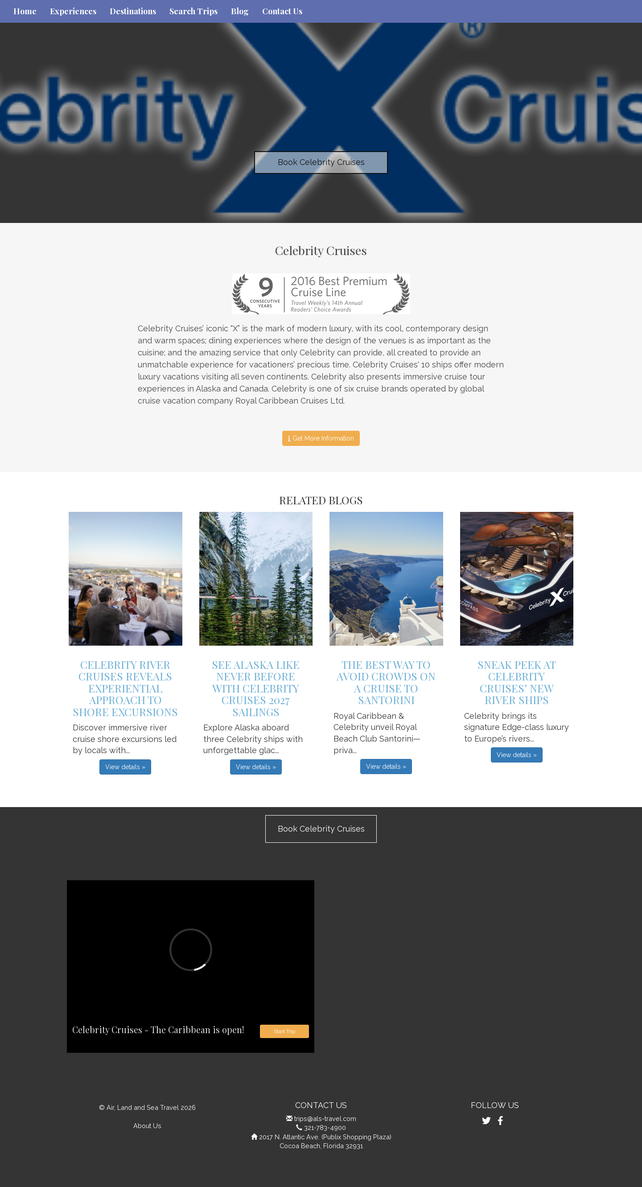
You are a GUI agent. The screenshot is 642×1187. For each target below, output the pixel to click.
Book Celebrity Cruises (321, 162)
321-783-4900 (325, 1127)
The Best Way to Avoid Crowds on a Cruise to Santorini (386, 682)
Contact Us (282, 11)
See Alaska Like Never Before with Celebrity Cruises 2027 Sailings (256, 688)
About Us (147, 1125)
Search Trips (193, 11)
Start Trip (284, 1031)
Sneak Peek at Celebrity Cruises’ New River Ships (516, 682)
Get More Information (321, 438)
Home (25, 11)
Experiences (73, 11)
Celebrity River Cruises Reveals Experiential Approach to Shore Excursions (125, 688)
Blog (240, 11)
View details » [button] (125, 767)
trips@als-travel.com (325, 1118)
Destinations (133, 11)
